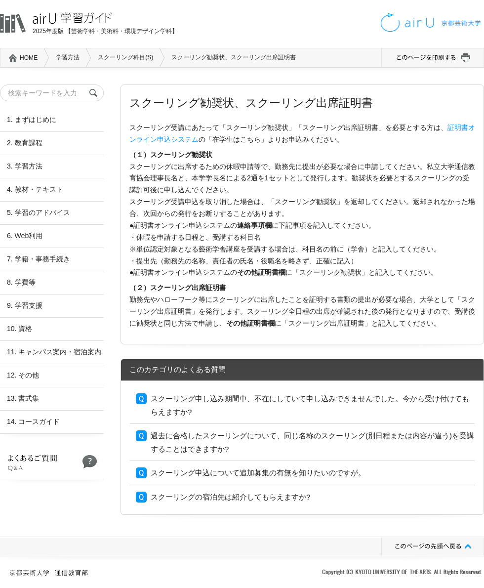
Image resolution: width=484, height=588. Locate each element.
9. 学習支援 (24, 305)
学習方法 (68, 57)
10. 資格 (19, 329)
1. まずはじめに (31, 120)
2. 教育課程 (24, 143)
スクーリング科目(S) (125, 57)
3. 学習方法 (24, 166)
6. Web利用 (24, 236)
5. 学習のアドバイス (38, 212)
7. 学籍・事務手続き (38, 259)
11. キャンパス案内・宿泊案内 (54, 352)
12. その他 (23, 375)
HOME (29, 57)
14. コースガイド (33, 421)
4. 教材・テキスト (35, 189)
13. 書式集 (23, 398)
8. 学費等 (21, 282)
